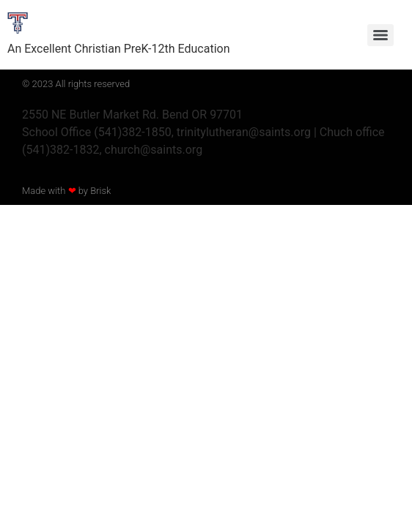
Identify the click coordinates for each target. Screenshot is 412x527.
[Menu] (380, 35)
